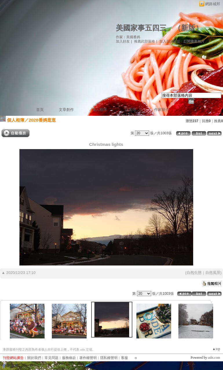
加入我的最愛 (169, 41)
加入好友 (123, 41)
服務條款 (69, 358)
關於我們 (34, 358)
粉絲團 (13, 366)
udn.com (214, 358)
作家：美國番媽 (128, 37)
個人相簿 (99, 109)
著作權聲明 (88, 358)
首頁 (40, 109)
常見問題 (52, 358)
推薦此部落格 (144, 41)
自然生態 (194, 272)
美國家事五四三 (141, 28)
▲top (216, 349)
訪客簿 (130, 109)
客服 (124, 358)
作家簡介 (161, 109)
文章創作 (66, 109)
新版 (188, 28)
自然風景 (212, 272)
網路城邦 (212, 4)
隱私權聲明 (109, 358)
